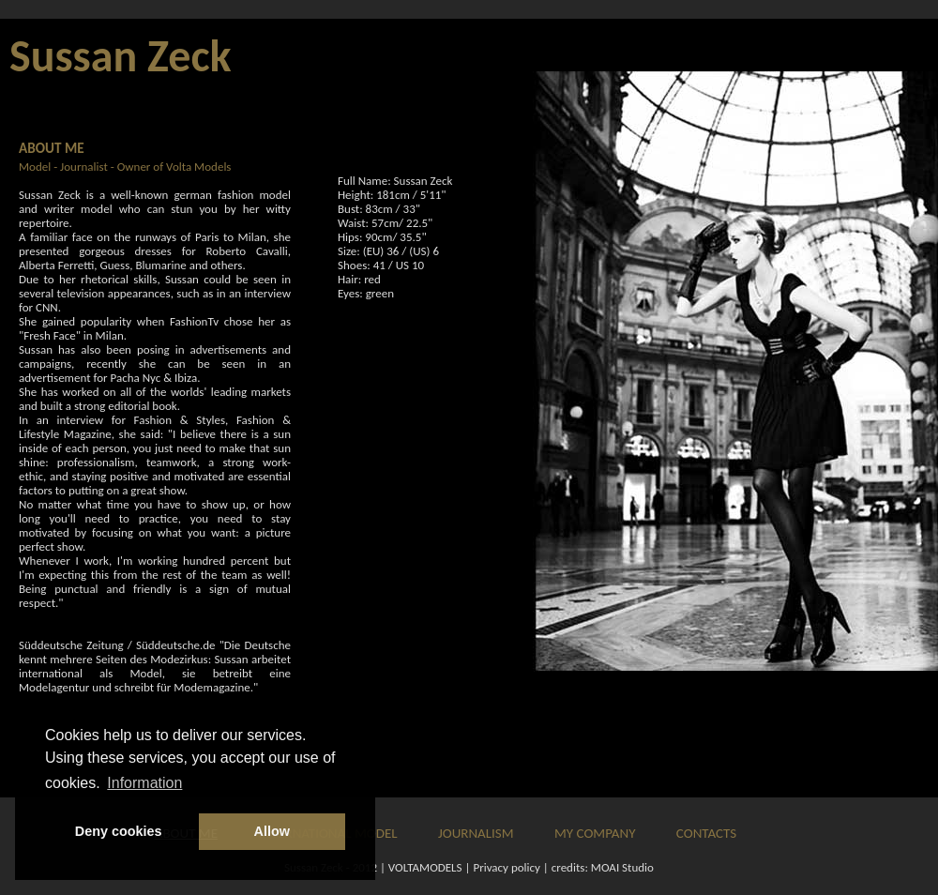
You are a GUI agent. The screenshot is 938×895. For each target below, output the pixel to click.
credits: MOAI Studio (603, 867)
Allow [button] (272, 831)
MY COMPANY (594, 833)
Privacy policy (506, 867)
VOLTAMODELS (425, 867)
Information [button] (144, 783)
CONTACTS (706, 833)
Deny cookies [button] (118, 831)
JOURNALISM (476, 833)
